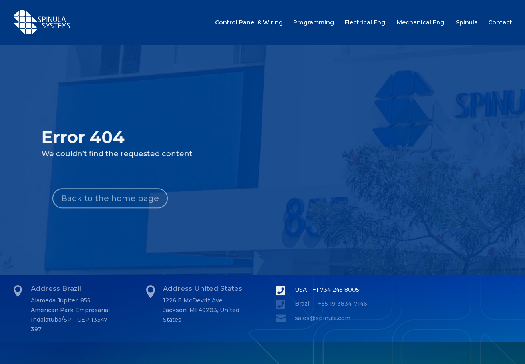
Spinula (467, 23)
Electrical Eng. (365, 23)
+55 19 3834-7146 (342, 303)
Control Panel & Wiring (249, 23)
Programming (313, 23)
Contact (500, 23)
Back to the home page (110, 209)
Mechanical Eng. (421, 23)
